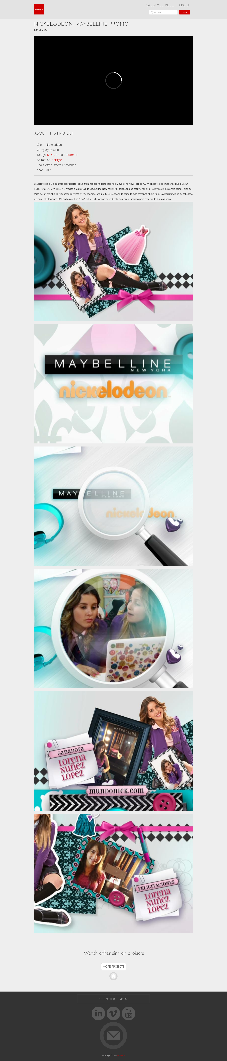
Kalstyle (52, 155)
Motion (40, 30)
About (184, 5)
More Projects (113, 966)
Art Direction (107, 999)
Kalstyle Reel (159, 5)
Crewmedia (71, 155)
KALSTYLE (121, 1055)
